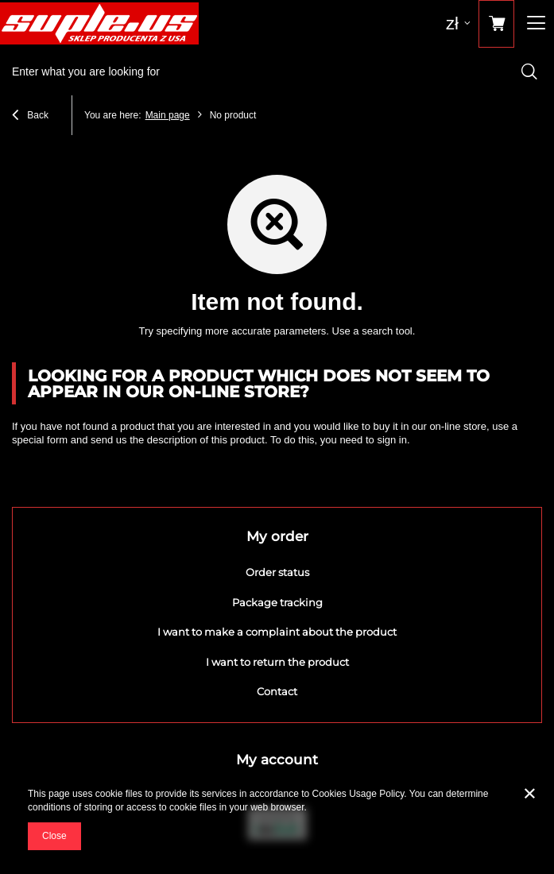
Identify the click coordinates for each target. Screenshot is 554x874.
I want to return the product (277, 662)
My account (277, 760)
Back (30, 117)
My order (277, 536)
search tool (387, 331)
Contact (277, 692)
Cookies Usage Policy (358, 793)
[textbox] (277, 71)
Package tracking (277, 603)
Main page (167, 115)
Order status (277, 572)
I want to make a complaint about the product (277, 632)
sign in (392, 440)
